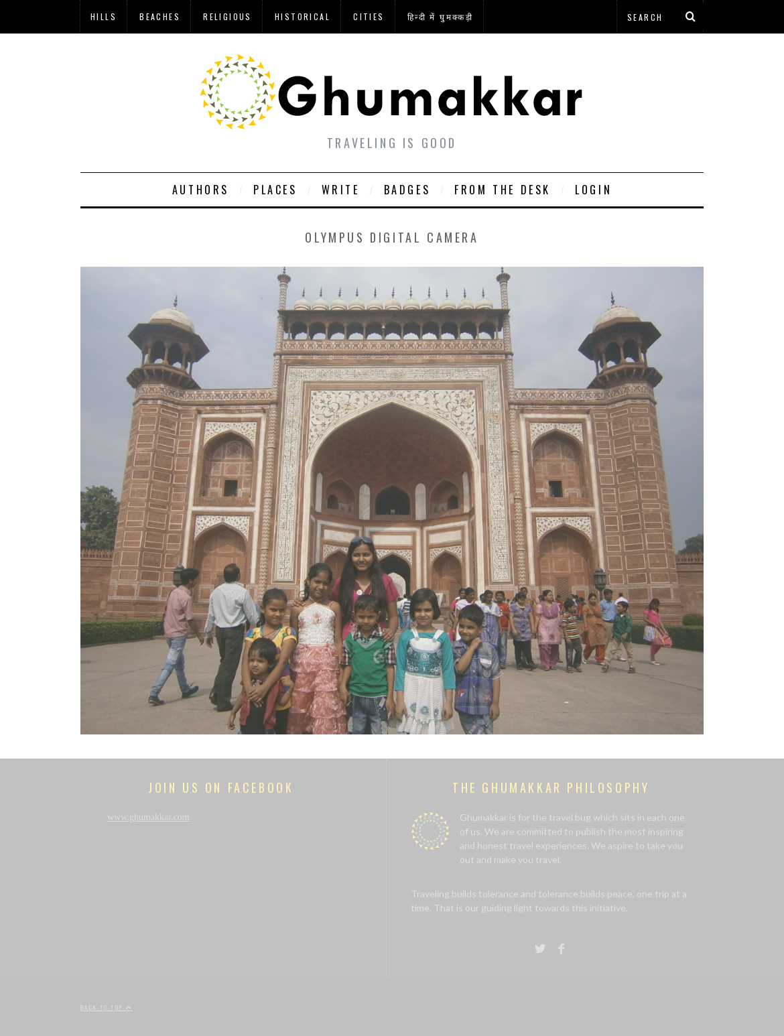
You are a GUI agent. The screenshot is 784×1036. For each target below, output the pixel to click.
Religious (227, 16)
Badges (407, 190)
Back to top (106, 1007)
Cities (368, 16)
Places (275, 190)
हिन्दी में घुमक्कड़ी (440, 16)
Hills (103, 16)
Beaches (159, 16)
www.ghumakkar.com (148, 817)
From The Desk (502, 190)
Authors (200, 190)
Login (593, 190)
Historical (302, 16)
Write (341, 190)
